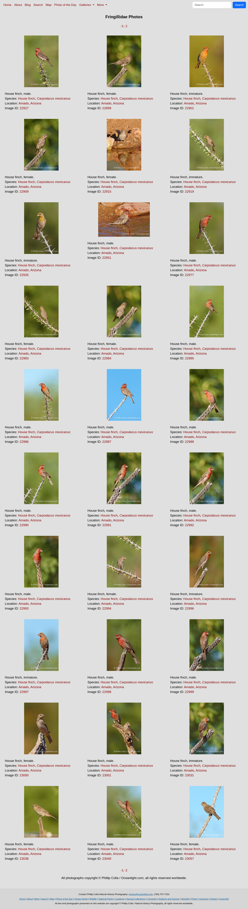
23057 (189, 858)
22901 (189, 108)
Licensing (203, 899)
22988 (189, 441)
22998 (106, 692)
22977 (189, 275)
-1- (123, 26)
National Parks (106, 899)
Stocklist (185, 899)
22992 (189, 525)
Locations (120, 899)
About (18, 5)
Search (38, 5)
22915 (106, 191)
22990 (24, 525)
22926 (24, 275)
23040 (106, 858)
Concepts (152, 899)
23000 (24, 775)
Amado (24, 103)
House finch (26, 98)
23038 (24, 858)
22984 (106, 358)
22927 (24, 108)
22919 (189, 191)
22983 (24, 358)
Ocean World (81, 899)
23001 (106, 775)
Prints (194, 899)
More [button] (101, 5)
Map (48, 5)
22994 (106, 608)
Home (7, 5)
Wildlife (93, 899)
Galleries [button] (85, 5)
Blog (28, 5)
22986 (24, 441)
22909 (24, 191)
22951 (106, 257)
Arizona (35, 103)
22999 (189, 692)
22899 (106, 108)
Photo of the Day (65, 5)
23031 (189, 775)
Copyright (224, 899)
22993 (24, 608)
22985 (189, 358)
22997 (24, 692)
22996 (189, 608)
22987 (106, 441)
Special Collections (135, 899)
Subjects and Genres (168, 899)
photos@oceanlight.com (141, 894)
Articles (213, 899)
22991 (106, 525)
